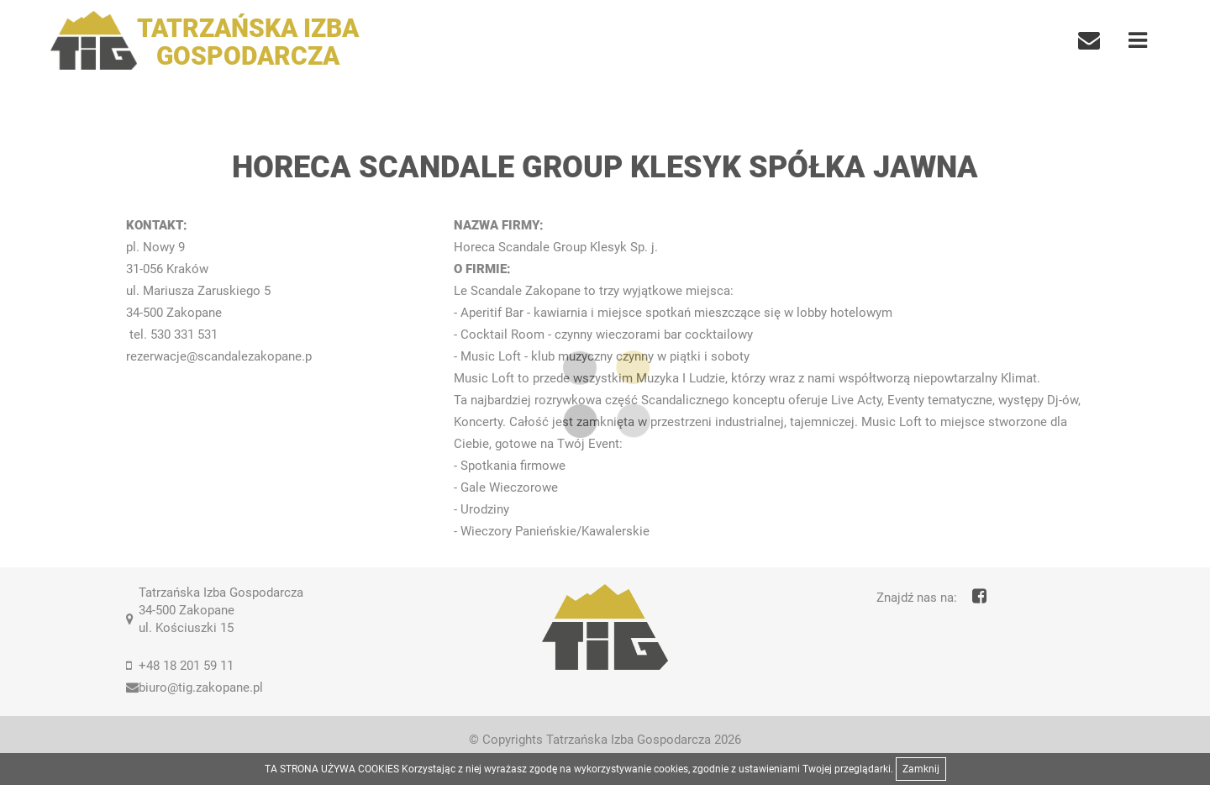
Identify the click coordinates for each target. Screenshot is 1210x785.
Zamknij (920, 769)
